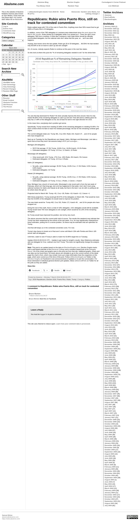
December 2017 (110, 136)
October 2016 (110, 166)
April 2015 (108, 205)
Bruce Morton (35, 294)
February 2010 (110, 338)
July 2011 (108, 301)
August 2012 (109, 273)
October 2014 (110, 218)
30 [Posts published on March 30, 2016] (13, 62)
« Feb (4, 64)
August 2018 (109, 119)
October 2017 (110, 140)
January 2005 (110, 469)
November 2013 (111, 241)
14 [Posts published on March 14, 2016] (6, 57)
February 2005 (110, 467)
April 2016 (108, 179)
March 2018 (109, 130)
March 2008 (109, 387)
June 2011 (108, 304)
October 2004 (110, 475)
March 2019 (109, 104)
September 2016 (111, 168)
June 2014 (108, 226)
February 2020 (110, 80)
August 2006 (109, 428)
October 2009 (110, 346)
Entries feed (7, 29)
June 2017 (108, 149)
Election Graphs (73, 2)
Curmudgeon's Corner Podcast (114, 2)
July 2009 (108, 353)
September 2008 (111, 374)
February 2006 (110, 441)
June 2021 (108, 46)
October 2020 (110, 63)
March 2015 (109, 207)
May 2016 (108, 177)
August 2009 (109, 351)
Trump (74, 279)
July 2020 (108, 69)
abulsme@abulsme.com (10, 517)
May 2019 (108, 99)
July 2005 (108, 456)
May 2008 (108, 383)
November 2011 (111, 293)
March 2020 (109, 78)
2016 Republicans (39, 279)
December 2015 (110, 188)
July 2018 (108, 121)
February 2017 (110, 157)
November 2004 (111, 473)
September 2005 (111, 452)
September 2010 (111, 323)
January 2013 (110, 263)
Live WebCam (113, 6)
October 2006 (110, 424)
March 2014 (109, 233)
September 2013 (111, 246)
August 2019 (109, 93)
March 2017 (109, 155)
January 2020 (110, 82)
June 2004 (108, 482)
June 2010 (108, 329)
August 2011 (109, 299)
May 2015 (108, 203)
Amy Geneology (9, 87)
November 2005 (111, 447)
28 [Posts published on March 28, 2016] (6, 62)
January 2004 (110, 493)
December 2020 (110, 59)
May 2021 (108, 48)
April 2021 (108, 50)
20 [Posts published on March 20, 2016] (3, 59)
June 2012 (108, 278)
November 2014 (111, 215)
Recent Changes (9, 89)
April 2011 (108, 308)
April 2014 (108, 230)
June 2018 (108, 123)
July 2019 (108, 95)
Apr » (9, 64)
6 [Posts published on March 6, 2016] (3, 55)
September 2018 (111, 117)
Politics (87, 279)
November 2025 (111, 29)
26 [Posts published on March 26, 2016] (23, 59)
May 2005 (108, 460)
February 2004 (110, 490)
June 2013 (108, 252)
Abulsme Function (10, 102)
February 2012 (110, 286)
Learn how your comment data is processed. (73, 324)
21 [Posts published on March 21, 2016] (6, 59)
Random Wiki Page (10, 91)
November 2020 (111, 61)
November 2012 (111, 267)
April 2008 (108, 385)
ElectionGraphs (111, 19)
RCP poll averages (70, 141)
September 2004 (111, 478)
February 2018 (110, 132)
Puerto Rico (61, 279)
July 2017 (108, 147)
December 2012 (110, 265)
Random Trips (73, 6)
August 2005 (109, 454)
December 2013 (110, 239)
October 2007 (110, 398)
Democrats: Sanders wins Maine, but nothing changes (86, 13)
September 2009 (111, 349)
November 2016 (111, 164)
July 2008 (108, 379)
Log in (5, 26)
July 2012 (108, 276)
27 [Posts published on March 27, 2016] (3, 62)
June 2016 (108, 175)
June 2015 (108, 200)
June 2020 (108, 72)
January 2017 (110, 160)
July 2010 (108, 327)
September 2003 (111, 501)
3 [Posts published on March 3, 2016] (16, 52)
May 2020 (108, 74)
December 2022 (110, 31)
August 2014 (109, 222)
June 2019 (108, 97)
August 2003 (109, 503)
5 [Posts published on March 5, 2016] (22, 52)
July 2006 (108, 430)
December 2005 (110, 445)
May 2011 (108, 306)
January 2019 (110, 108)
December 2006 (110, 420)
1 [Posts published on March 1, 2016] (9, 52)
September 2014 (111, 220)
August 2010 (109, 325)
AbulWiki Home (9, 82)
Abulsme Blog (43, 2)
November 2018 (111, 112)
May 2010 (108, 331)
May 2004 (108, 484)
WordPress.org (9, 33)
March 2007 (109, 413)
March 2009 (109, 362)
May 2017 (108, 151)
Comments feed (9, 31)
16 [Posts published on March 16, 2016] (13, 57)
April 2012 (108, 282)
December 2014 (110, 213)
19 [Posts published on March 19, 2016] (23, 57)
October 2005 (110, 450)
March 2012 (109, 284)
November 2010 (111, 319)
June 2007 (108, 407)
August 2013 (109, 248)
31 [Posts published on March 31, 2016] (16, 62)
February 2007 (110, 415)
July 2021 (108, 44)
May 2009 (108, 357)
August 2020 (109, 67)
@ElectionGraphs (77, 257)
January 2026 (110, 26)
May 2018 (108, 125)
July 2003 (108, 505)
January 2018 (110, 134)
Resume (6, 98)
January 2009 (110, 366)
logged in (43, 314)
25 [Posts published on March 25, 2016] (19, 59)
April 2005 (108, 462)
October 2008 (110, 372)
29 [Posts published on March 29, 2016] (10, 62)
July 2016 (108, 172)
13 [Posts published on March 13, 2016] (3, 57)
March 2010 (109, 336)
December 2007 (110, 394)
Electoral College (58, 249)
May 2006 (108, 435)
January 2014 (110, 237)
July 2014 (108, 224)
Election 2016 (51, 279)
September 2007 (111, 400)
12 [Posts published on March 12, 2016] (23, 55)
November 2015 (111, 190)
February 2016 (110, 183)
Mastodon (19, 19)
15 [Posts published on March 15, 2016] (10, 57)
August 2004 (109, 480)
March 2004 (109, 488)
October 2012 (110, 269)
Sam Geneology (9, 85)
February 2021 (110, 54)
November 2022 (111, 33)
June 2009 (108, 355)
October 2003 (110, 499)
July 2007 (108, 404)
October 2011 (110, 295)
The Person (7, 107)
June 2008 (108, 381)
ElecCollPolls (110, 17)
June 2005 (108, 458)
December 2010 (110, 316)
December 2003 (110, 495)
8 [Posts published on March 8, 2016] (9, 55)
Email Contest (8, 100)
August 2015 (109, 196)
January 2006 (110, 443)
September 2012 (111, 271)
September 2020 (111, 65)
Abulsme (108, 15)
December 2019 (110, 84)
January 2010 (110, 340)
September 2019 (111, 91)
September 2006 (111, 426)
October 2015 (110, 192)
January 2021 (110, 56)
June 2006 (108, 432)
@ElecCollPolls (80, 261)
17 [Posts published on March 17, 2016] (16, 57)
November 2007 (111, 396)
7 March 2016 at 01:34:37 (38, 296)
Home (62, 12)
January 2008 (110, 392)
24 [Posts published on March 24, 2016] (16, 59)
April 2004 (108, 486)
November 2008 (111, 370)
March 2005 (109, 465)
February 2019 (110, 106)
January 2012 (110, 288)
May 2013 (108, 254)
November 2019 (111, 87)
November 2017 (111, 138)
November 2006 (111, 422)
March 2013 (109, 258)
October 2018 (110, 114)
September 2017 (111, 142)
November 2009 (111, 344)
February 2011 (110, 312)
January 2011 (110, 314)
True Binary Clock (43, 6)
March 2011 (109, 310)
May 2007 (108, 409)
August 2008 (109, 377)
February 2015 (110, 209)
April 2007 (108, 411)
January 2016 (110, 185)
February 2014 (110, 235)
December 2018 (110, 110)
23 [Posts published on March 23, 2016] (13, 59)
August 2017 (109, 145)
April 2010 (108, 334)
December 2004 (110, 471)
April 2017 (108, 153)
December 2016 (110, 162)
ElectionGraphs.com (72, 247)
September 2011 (111, 297)
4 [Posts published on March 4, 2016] (19, 52)
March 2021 (109, 52)
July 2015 (108, 198)
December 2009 (110, 342)
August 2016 (109, 170)
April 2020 (108, 76)
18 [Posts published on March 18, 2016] (19, 57)
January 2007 (110, 417)
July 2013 (108, 250)
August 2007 (109, 402)
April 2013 (108, 256)
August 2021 (109, 41)
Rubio (68, 279)
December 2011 (110, 291)
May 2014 (108, 228)
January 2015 (110, 211)
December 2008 (110, 368)
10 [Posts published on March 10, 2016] (16, 55)
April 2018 (108, 127)
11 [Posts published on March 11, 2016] (19, 55)
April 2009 (108, 359)
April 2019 (108, 102)
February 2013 (110, 261)
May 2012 (108, 280)
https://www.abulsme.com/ (11, 519)
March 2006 (109, 439)
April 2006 (108, 437)
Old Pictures (8, 105)
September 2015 (111, 194)
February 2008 (110, 389)
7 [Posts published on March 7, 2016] (6, 55)
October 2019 (110, 89)
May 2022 (108, 35)
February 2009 (110, 364)
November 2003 (111, 497)
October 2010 (110, 321)
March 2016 (109, 181)
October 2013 (110, 243)
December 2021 (110, 37)
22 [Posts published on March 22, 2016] (10, 59)
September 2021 (111, 39)
